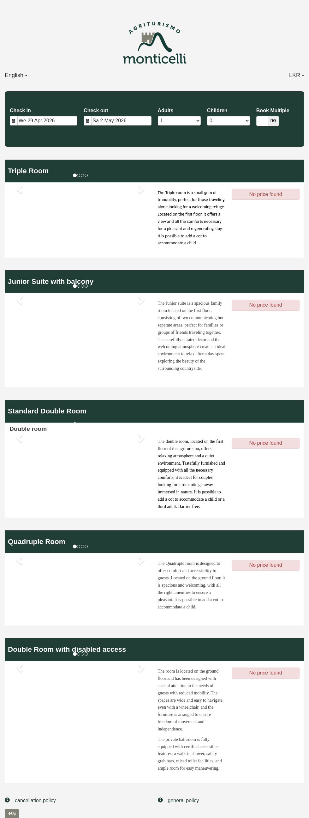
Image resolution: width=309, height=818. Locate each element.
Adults (166, 110)
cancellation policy (30, 800)
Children (217, 110)
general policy (178, 800)
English (16, 75)
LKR (296, 75)
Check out (96, 110)
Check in (20, 110)
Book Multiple (272, 110)
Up (12, 813)
